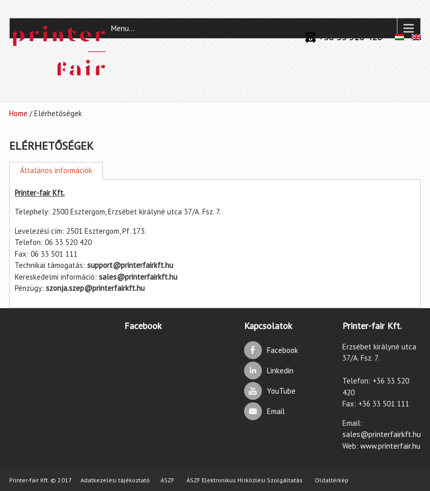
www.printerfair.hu (390, 446)
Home (18, 113)
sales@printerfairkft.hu (381, 434)
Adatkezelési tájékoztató (115, 480)
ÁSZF (167, 480)
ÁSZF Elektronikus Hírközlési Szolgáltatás (244, 480)
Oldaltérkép (331, 480)
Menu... (123, 28)
